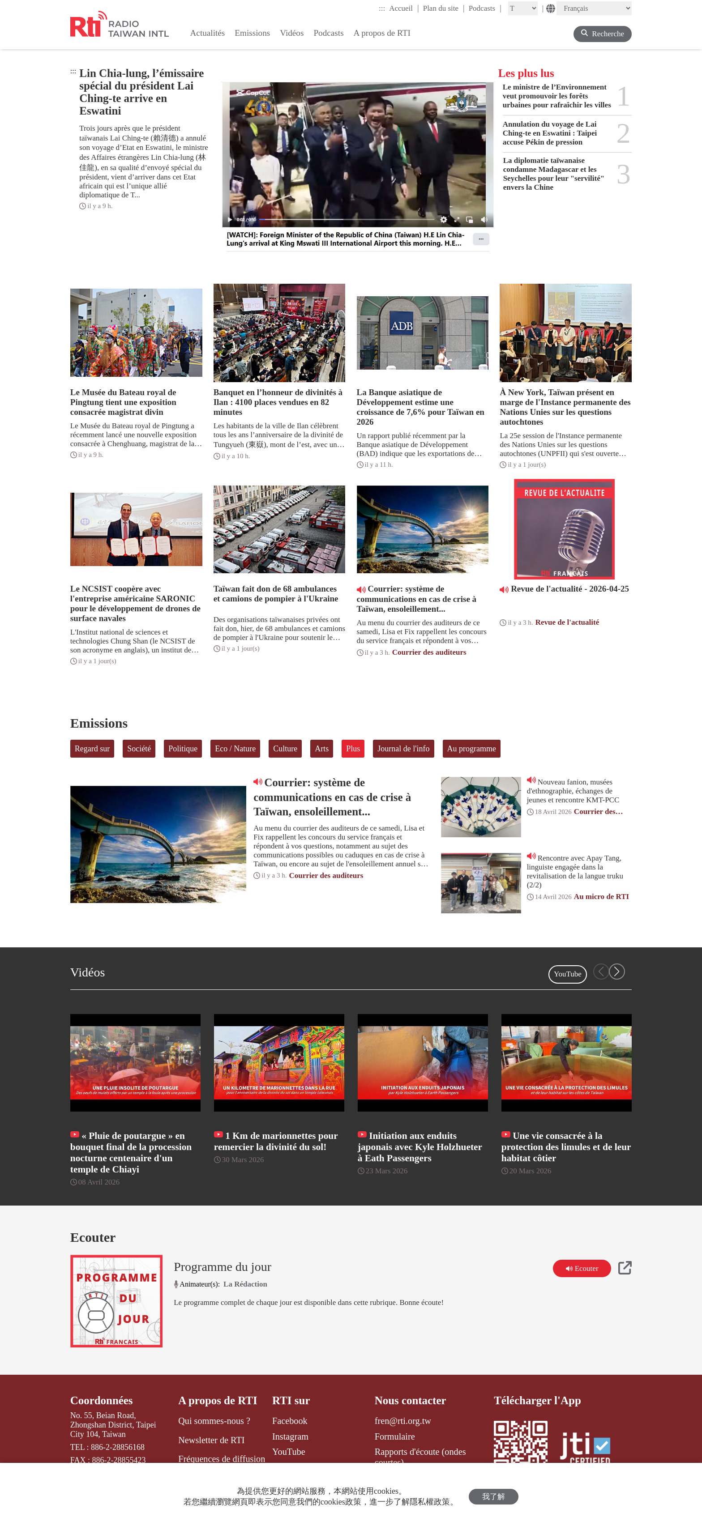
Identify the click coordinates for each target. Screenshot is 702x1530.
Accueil (404, 8)
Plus (353, 748)
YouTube (568, 974)
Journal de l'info (403, 748)
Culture (285, 748)
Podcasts (485, 8)
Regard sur (92, 748)
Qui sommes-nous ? (214, 1421)
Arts (322, 748)
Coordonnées (101, 1400)
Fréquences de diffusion (221, 1459)
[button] (617, 971)
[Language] (594, 8)
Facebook (290, 1421)
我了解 (493, 1496)
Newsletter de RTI (211, 1440)
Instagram (290, 1436)
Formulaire (395, 1436)
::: (382, 8)
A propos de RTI (217, 1400)
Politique (182, 748)
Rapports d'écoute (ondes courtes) (420, 1457)
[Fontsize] (523, 8)
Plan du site (444, 8)
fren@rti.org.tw (403, 1421)
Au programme (471, 748)
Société (139, 748)
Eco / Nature (235, 748)
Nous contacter (410, 1400)
